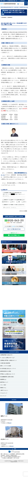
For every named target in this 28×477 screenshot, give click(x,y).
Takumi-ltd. (15, 461)
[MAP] (10, 423)
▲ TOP (14, 448)
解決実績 (16, 7)
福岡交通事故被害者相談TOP (7, 7)
